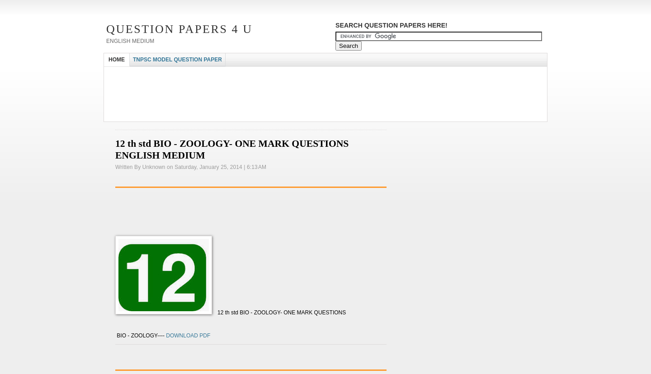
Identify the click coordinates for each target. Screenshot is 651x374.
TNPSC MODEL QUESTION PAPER (177, 59)
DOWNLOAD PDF (187, 335)
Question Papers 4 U (179, 29)
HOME (116, 59)
